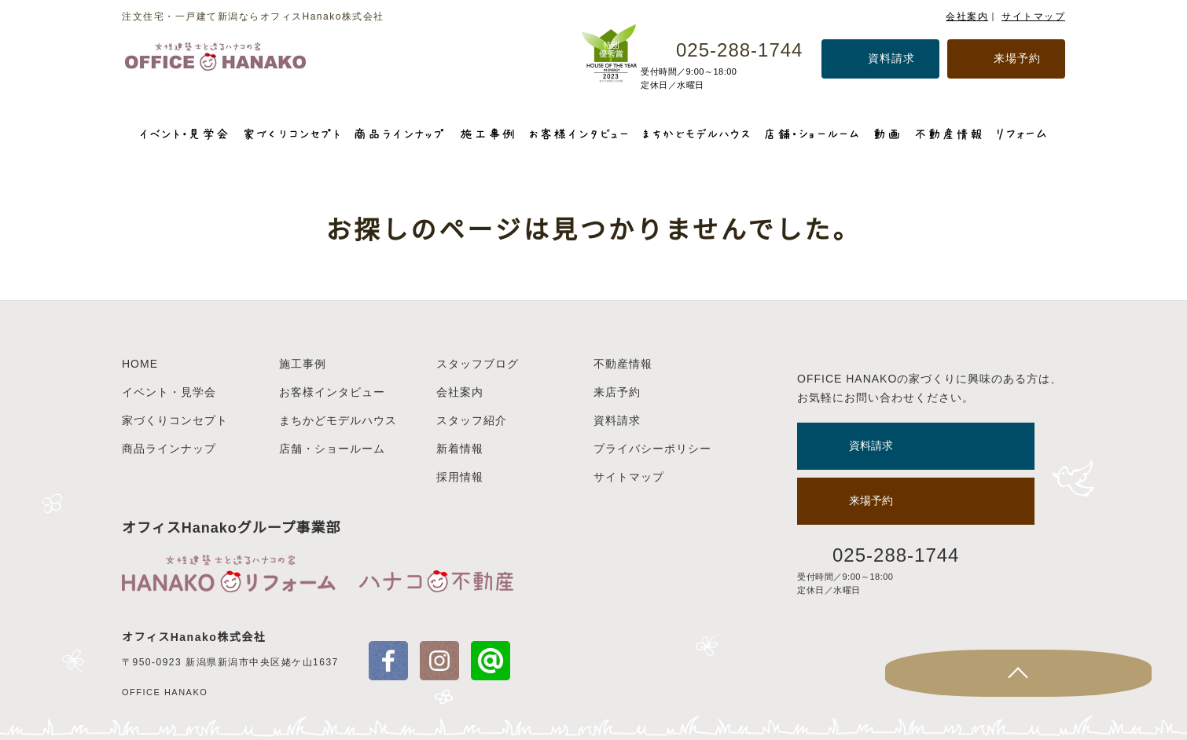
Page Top (1128, 673)
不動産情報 (623, 363)
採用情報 (459, 477)
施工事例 (302, 363)
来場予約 (1017, 58)
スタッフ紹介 (471, 420)
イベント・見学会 (169, 392)
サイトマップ (1033, 16)
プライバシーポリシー (652, 448)
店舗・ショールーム (332, 448)
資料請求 (891, 58)
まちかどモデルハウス (338, 420)
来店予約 (617, 392)
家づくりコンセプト (175, 420)
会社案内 (967, 16)
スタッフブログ (477, 363)
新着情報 (459, 448)
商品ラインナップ (169, 448)
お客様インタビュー (332, 392)
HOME (140, 363)
